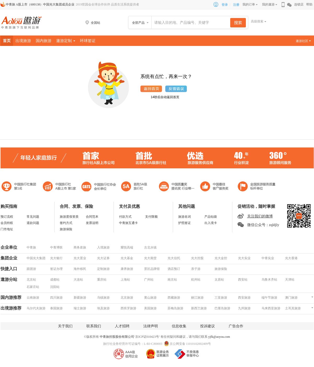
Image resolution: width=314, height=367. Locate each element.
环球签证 (88, 40)
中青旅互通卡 (128, 223)
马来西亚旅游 (271, 308)
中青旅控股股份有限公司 (117, 337)
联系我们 (93, 326)
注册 (236, 5)
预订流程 (7, 216)
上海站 (125, 279)
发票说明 (92, 223)
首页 (7, 40)
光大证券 (103, 258)
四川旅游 (56, 297)
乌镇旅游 (103, 297)
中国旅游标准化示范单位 (216, 187)
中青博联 (56, 247)
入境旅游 (103, 247)
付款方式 (125, 216)
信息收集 (179, 326)
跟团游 (31, 269)
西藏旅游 (174, 297)
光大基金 (127, 258)
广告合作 (236, 326)
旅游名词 (184, 216)
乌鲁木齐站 (269, 279)
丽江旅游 (197, 297)
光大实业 (244, 258)
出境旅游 (23, 40)
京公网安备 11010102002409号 (190, 344)
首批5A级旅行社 (59, 187)
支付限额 (151, 216)
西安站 (242, 279)
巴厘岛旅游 (222, 308)
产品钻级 (210, 216)
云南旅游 (33, 297)
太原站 (219, 279)
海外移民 (80, 269)
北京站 (31, 279)
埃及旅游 (103, 308)
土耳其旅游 (293, 308)
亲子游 (195, 269)
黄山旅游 (150, 297)
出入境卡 (210, 223)
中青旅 (31, 247)
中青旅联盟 (297, 187)
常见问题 (33, 216)
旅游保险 (66, 229)
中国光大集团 (36, 258)
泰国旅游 (56, 308)
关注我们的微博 (260, 216)
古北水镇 (150, 247)
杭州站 (195, 279)
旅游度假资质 (69, 216)
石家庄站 (33, 287)
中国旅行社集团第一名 (19, 187)
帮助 (309, 4)
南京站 (172, 279)
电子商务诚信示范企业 (136, 187)
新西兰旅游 (199, 308)
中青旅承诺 (257, 187)
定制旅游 (103, 269)
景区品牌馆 (152, 269)
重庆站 (101, 279)
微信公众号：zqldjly (263, 225)
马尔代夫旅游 (36, 308)
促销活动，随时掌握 (256, 206)
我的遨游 (268, 4)
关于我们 (65, 326)
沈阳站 (55, 287)
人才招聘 (122, 326)
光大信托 (174, 258)
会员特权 (7, 223)
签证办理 (56, 269)
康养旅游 (127, 269)
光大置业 (80, 258)
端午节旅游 (269, 297)
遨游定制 (65, 40)
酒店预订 (174, 269)
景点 (297, 51)
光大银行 (56, 258)
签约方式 (66, 223)
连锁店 (299, 4)
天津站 (289, 279)
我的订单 (248, 4)
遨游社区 (303, 41)
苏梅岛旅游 (175, 308)
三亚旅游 (221, 297)
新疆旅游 (80, 297)
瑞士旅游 (80, 308)
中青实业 (268, 258)
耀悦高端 (127, 247)
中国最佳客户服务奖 (177, 187)
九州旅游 (244, 308)
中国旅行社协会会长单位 (98, 187)
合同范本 (92, 216)
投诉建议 (207, 326)
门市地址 (7, 229)
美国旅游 (150, 308)
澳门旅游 (291, 297)
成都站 (55, 279)
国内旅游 (43, 40)
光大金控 (221, 258)
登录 (225, 5)
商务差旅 (80, 247)
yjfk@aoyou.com (219, 337)
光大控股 (197, 258)
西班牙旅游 (128, 308)
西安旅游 (244, 297)
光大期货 (150, 258)
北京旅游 (127, 297)
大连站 (78, 279)
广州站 (148, 279)
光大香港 (291, 258)
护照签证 (184, 223)
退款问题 (33, 223)
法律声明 (150, 326)
